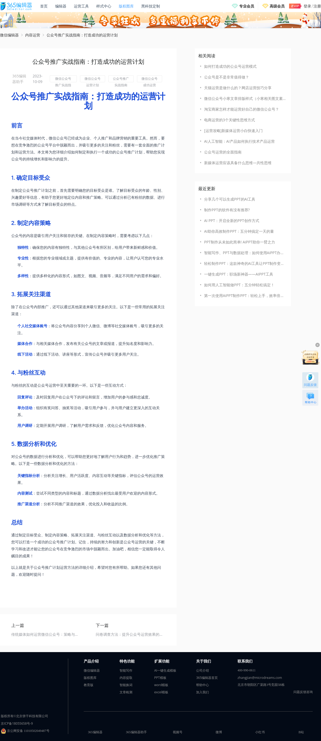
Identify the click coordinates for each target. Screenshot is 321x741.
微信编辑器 (9, 34)
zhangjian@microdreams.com (260, 677)
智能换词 (126, 685)
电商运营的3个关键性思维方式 (229, 119)
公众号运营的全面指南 (223, 152)
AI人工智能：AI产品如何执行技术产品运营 (239, 141)
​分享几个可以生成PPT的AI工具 (229, 199)
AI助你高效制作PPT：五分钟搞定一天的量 (239, 231)
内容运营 (32, 34)
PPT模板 (160, 677)
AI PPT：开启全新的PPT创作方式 (231, 220)
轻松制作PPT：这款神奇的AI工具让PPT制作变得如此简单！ (245, 263)
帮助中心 (202, 685)
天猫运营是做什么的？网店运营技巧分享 (238, 87)
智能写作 (126, 670)
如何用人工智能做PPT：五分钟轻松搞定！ (239, 284)
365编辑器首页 (207, 677)
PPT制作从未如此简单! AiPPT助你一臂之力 (239, 242)
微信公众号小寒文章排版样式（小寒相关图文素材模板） (245, 98)
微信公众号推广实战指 (63, 79)
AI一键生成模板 (165, 670)
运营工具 (81, 6)
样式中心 (103, 6)
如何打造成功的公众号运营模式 (230, 66)
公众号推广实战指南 (121, 79)
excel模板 (161, 692)
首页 (44, 6)
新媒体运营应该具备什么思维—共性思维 (238, 162)
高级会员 (277, 6)
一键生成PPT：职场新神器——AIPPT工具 (238, 274)
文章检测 (126, 692)
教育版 (88, 685)
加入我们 (202, 692)
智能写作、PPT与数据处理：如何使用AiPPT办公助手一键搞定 (245, 252)
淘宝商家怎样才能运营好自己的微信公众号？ (241, 109)
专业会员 (246, 6)
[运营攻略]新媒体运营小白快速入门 (233, 130)
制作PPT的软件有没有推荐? (227, 209)
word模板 (161, 685)
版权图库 (126, 6)
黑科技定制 (150, 6)
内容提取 (126, 677)
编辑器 (60, 6)
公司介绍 (202, 670)
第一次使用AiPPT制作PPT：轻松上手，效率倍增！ (245, 295)
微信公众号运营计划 (93, 79)
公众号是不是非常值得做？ (226, 77)
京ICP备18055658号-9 (17, 723)
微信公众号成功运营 (150, 79)
